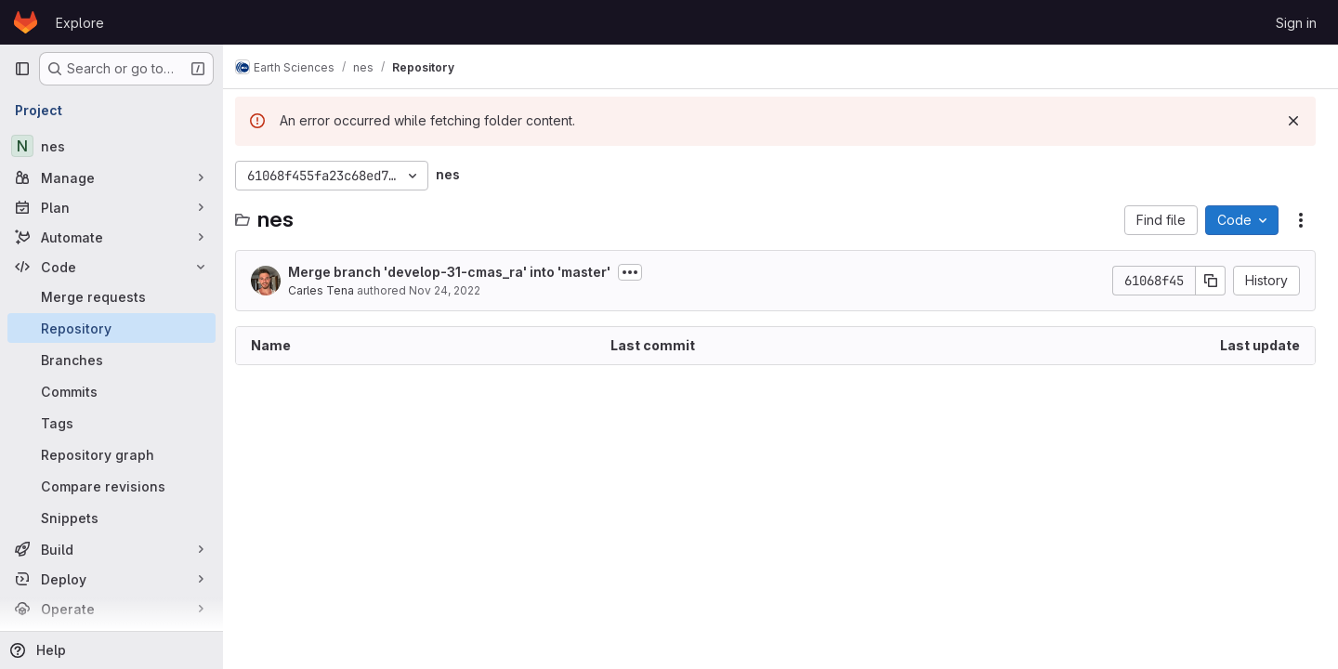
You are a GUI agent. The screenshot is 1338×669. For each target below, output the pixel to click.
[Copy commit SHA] (1211, 280)
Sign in (1296, 23)
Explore (80, 23)
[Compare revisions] (111, 486)
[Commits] (111, 391)
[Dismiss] (1293, 121)
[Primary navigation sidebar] (22, 69)
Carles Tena (331, 290)
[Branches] (111, 359)
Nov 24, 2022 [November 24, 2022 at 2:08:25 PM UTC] (455, 290)
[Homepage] (25, 22)
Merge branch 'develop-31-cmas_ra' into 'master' (459, 272)
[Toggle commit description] (640, 272)
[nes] (111, 146)
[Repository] (111, 328)
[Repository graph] (111, 454)
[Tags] (111, 423)
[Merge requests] (111, 296)
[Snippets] (111, 517)
